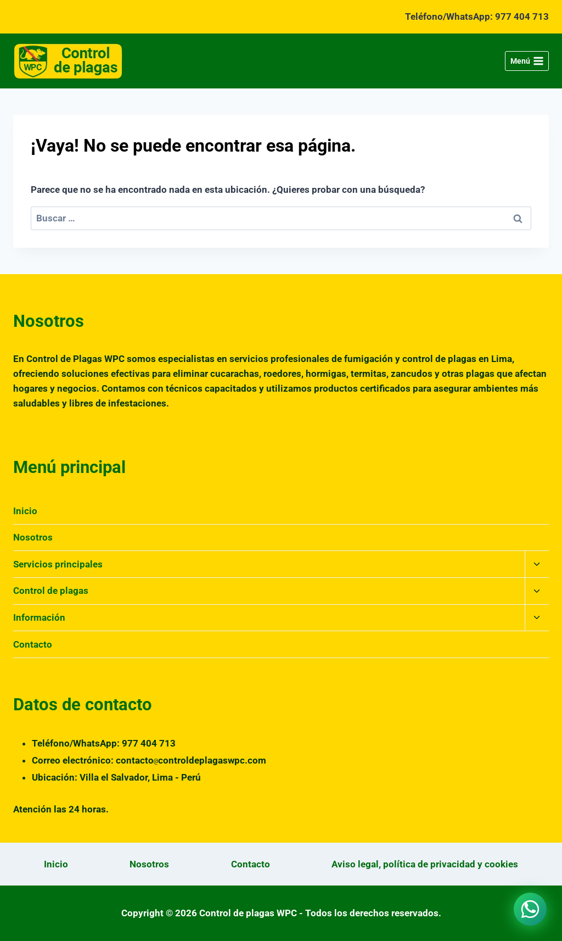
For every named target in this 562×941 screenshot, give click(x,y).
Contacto (32, 644)
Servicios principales (58, 564)
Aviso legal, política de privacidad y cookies (424, 864)
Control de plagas (50, 590)
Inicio (25, 510)
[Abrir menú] (527, 61)
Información (39, 617)
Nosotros (33, 537)
